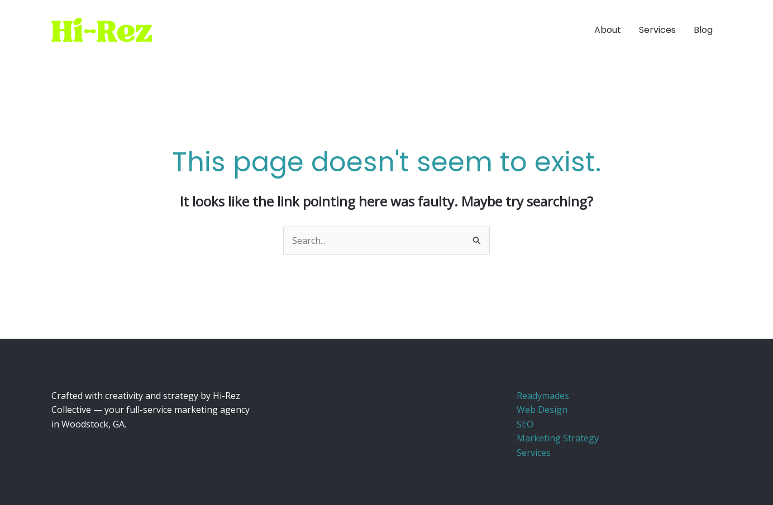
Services (534, 452)
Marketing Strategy (558, 438)
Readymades (543, 395)
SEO (525, 424)
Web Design (542, 409)
